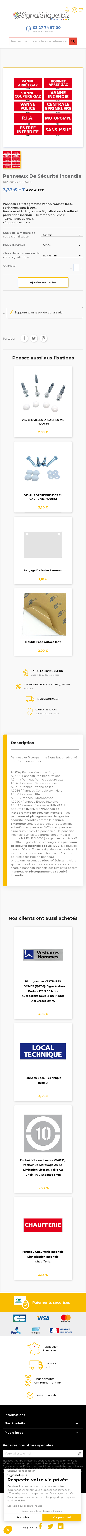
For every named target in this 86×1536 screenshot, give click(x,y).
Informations (15, 1415)
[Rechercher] (43, 41)
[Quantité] (76, 267)
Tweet (33, 338)
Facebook (40, 1526)
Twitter (50, 1526)
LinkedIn (60, 1526)
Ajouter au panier (43, 282)
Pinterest (43, 338)
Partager (24, 338)
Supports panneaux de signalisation (39, 312)
